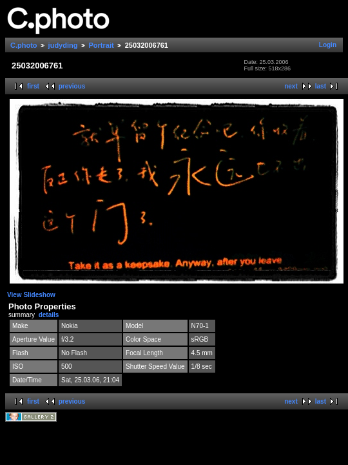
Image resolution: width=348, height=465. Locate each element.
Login (327, 44)
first (33, 86)
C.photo (23, 45)
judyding (63, 45)
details (49, 314)
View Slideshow (31, 294)
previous (72, 86)
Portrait (101, 45)
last (320, 86)
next (291, 86)
